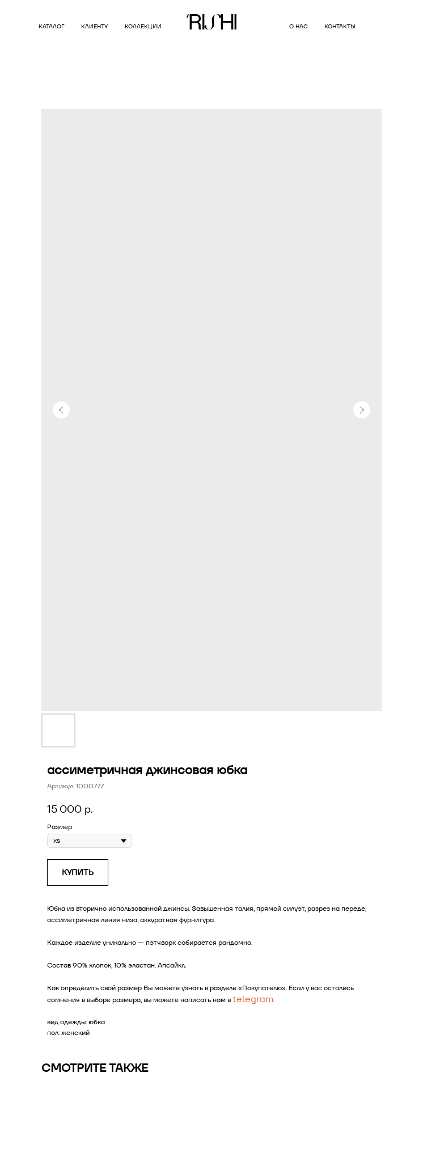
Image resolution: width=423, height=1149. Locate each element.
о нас (298, 26)
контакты (340, 26)
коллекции (143, 26)
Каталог (51, 26)
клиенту (94, 26)
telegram (252, 999)
